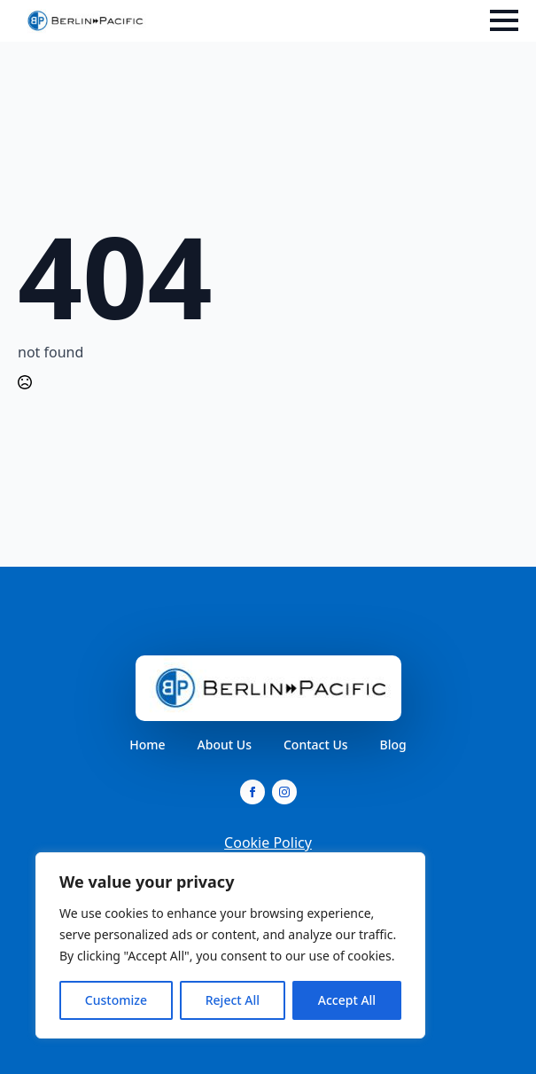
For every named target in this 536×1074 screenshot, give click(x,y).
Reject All (233, 1000)
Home (147, 745)
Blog (393, 745)
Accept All (347, 1000)
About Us (225, 745)
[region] (230, 945)
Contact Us (316, 745)
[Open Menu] (504, 20)
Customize (116, 1000)
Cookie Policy (268, 842)
